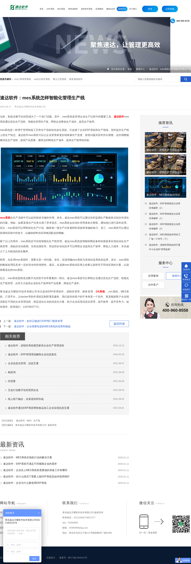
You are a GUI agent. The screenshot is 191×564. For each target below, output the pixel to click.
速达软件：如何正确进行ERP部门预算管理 (38, 321)
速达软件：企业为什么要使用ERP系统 (25, 483)
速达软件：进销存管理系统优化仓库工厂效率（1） (165, 172)
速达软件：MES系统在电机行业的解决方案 (27, 457)
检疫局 (12, 372)
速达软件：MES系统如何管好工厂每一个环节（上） (165, 194)
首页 (130, 69)
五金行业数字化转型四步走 (23, 390)
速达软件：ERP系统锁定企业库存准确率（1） (164, 216)
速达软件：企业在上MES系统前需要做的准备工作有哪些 (35, 470)
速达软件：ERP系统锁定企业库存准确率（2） (164, 205)
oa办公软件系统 (42, 79)
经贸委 (12, 381)
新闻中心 (140, 69)
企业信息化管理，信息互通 (23, 363)
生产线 (36, 420)
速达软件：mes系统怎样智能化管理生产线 (170, 69)
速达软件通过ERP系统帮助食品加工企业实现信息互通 (38, 408)
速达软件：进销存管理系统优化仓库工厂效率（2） (165, 150)
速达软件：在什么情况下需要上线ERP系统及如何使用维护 (36, 476)
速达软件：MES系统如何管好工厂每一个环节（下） (164, 236)
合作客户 (153, 284)
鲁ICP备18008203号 (77, 558)
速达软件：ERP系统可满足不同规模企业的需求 (30, 463)
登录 (150, 9)
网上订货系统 (59, 79)
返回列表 (119, 323)
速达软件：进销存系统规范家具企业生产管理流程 (36, 345)
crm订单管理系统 (22, 79)
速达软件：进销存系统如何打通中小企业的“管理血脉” (164, 247)
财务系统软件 (76, 79)
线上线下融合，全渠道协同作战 (26, 399)
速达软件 (20, 420)
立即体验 (169, 9)
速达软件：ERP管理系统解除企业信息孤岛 (32, 354)
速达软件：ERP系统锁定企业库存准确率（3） (164, 226)
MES (29, 420)
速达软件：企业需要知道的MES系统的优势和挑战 (42, 326)
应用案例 (153, 275)
